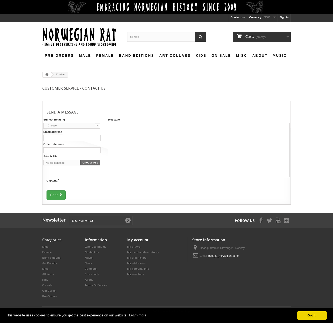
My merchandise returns (143, 252)
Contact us (237, 17)
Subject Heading (54, 119)
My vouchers (135, 274)
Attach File (50, 156)
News (88, 263)
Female (105, 55)
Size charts (92, 274)
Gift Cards (49, 290)
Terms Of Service (96, 285)
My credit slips (136, 257)
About (260, 55)
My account (137, 239)
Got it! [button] (312, 315)
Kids (201, 55)
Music (280, 55)
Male (85, 55)
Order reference (53, 144)
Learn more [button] (137, 315)
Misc (241, 55)
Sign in (284, 17)
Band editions (136, 55)
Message (114, 119)
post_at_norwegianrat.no (223, 255)
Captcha (53, 180)
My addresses (136, 263)
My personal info (138, 268)
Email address (52, 131)
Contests (91, 268)
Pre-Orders (59, 55)
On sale (221, 55)
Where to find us (95, 246)
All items (48, 274)
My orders (133, 246)
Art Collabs (175, 55)
